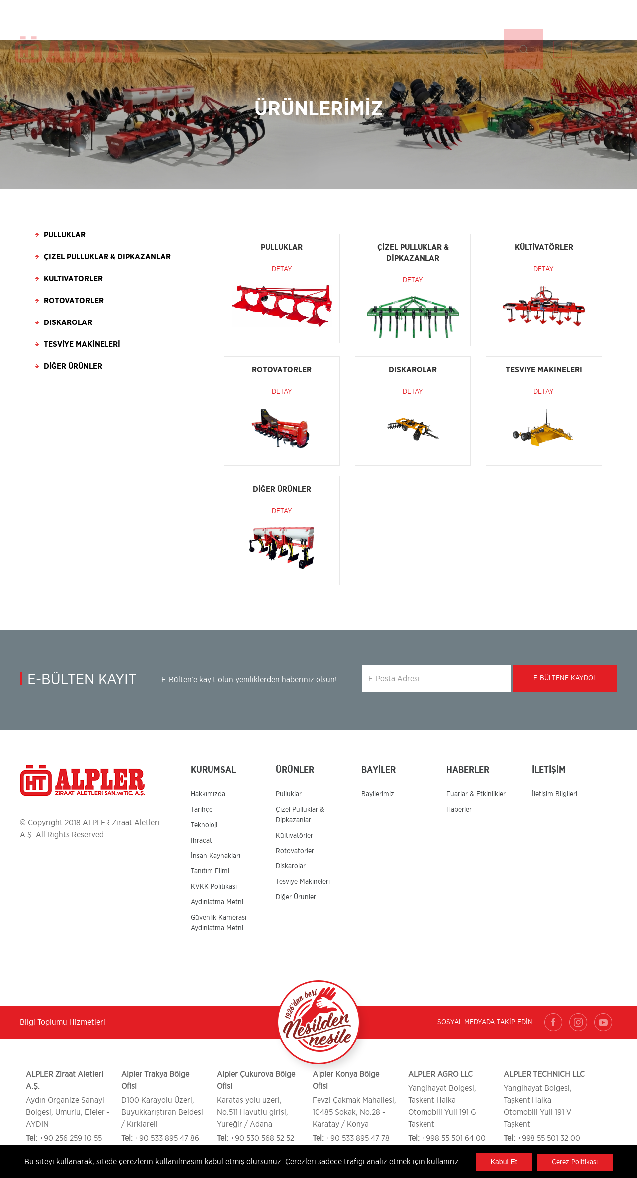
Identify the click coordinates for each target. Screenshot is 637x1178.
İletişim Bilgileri (554, 794)
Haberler (459, 809)
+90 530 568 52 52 (262, 1138)
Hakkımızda (208, 794)
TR (562, 19)
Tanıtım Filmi (210, 871)
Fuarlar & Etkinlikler (476, 794)
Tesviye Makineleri (82, 344)
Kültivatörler (73, 279)
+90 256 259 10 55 (70, 1138)
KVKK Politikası (214, 886)
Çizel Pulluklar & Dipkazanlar (107, 257)
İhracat (201, 840)
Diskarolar (68, 322)
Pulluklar (65, 235)
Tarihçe (201, 809)
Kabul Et (503, 1162)
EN (580, 19)
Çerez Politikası (574, 1162)
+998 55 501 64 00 (454, 1138)
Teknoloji (204, 825)
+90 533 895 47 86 (167, 1138)
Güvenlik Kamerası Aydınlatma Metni (218, 923)
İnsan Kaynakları (215, 856)
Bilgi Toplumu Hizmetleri (62, 1022)
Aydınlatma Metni (217, 902)
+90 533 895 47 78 (358, 1138)
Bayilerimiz (377, 794)
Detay (282, 269)
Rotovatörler (74, 301)
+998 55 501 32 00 (548, 1138)
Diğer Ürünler (73, 366)
